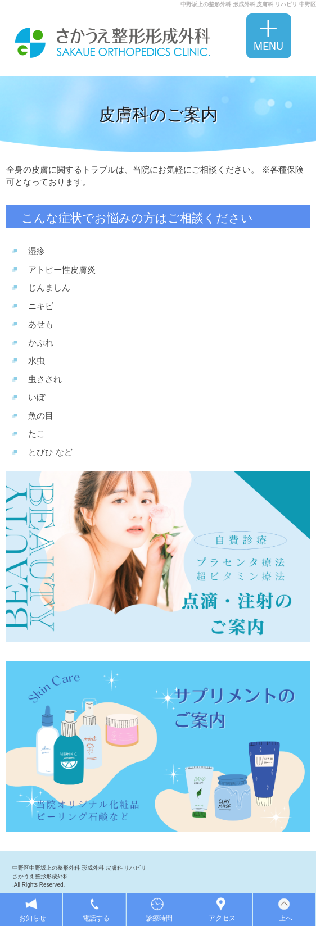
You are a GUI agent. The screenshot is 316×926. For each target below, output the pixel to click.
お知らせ (32, 918)
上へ (285, 918)
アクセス (222, 918)
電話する (96, 918)
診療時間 (159, 918)
